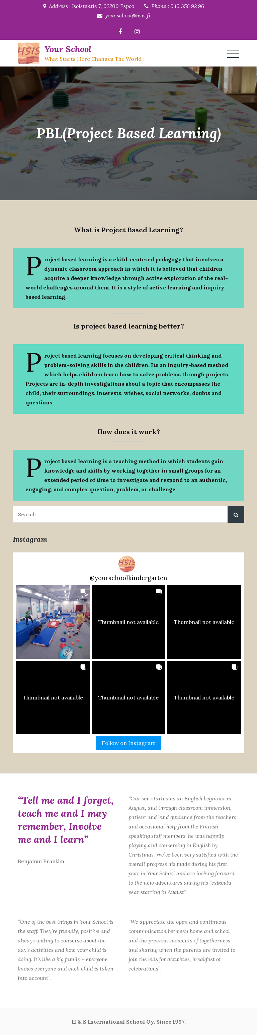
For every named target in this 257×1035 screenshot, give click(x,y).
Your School (68, 48)
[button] (53, 622)
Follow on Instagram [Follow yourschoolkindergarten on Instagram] (129, 743)
